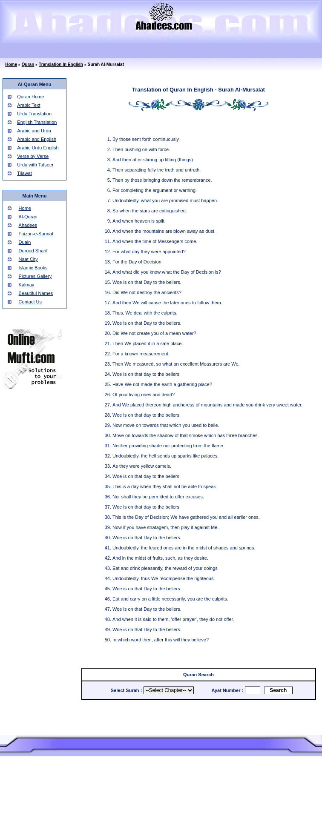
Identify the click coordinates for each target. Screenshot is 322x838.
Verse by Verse (33, 156)
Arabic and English (36, 139)
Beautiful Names (36, 293)
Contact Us (30, 301)
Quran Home (30, 96)
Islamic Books (33, 267)
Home (11, 64)
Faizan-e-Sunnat (36, 233)
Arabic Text (28, 105)
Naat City (28, 259)
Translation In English (61, 64)
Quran (28, 64)
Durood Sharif (33, 250)
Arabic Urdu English (37, 147)
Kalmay (26, 284)
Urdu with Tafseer (35, 164)
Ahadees (28, 225)
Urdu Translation (34, 113)
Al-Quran (28, 216)
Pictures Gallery (35, 276)
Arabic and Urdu (34, 130)
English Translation (37, 122)
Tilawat (24, 173)
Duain (25, 242)
